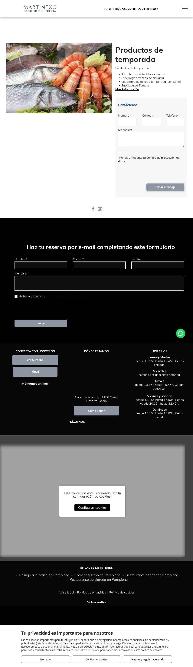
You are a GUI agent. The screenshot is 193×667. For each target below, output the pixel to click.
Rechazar (45, 659)
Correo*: (148, 115)
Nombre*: (124, 115)
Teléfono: (172, 115)
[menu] (185, 9)
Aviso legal (66, 592)
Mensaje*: (125, 130)
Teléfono (137, 259)
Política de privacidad (91, 592)
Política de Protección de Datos (67, 296)
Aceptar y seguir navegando (147, 659)
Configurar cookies (92, 507)
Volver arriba (96, 602)
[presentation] (146, 172)
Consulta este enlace (87, 650)
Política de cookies (122, 592)
